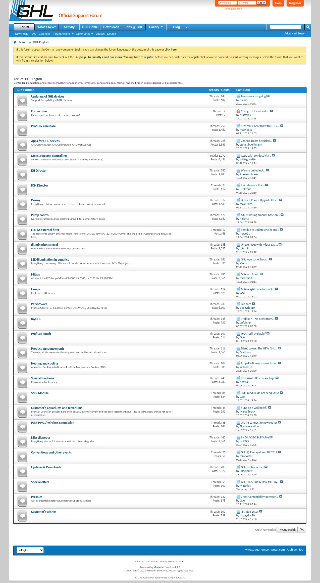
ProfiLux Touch (41, 334)
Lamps (35, 289)
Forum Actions (61, 33)
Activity (69, 27)
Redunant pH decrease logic (258, 378)
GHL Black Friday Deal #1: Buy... (260, 482)
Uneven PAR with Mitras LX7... (259, 244)
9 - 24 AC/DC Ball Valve (255, 437)
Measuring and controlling (49, 156)
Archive (292, 549)
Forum (24, 27)
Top (302, 529)
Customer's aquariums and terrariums (56, 408)
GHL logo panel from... (254, 259)
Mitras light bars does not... (257, 289)
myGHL (36, 319)
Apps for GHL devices (45, 141)
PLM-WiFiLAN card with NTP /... (260, 126)
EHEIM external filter (45, 230)
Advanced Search (295, 33)
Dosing (35, 200)
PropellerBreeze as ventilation (259, 363)
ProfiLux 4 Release (43, 126)
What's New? (46, 27)
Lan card (246, 304)
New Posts (21, 33)
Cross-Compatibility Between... (260, 497)
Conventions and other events (51, 452)
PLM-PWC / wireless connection (52, 423)
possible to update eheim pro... (260, 230)
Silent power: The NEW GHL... (259, 348)
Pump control (40, 215)
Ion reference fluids (252, 185)
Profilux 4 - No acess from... (257, 319)
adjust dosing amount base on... (260, 215)
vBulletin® (159, 567)
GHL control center (252, 467)
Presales (36, 497)
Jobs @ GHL (134, 27)
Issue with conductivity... (256, 155)
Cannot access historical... (256, 141)
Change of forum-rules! (255, 111)
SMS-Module (40, 393)
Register (295, 3)
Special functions (42, 378)
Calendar (44, 33)
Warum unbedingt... (253, 170)
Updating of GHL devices (47, 96)
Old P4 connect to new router (259, 422)
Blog (176, 27)
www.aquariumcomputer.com (265, 549)
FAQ (33, 33)
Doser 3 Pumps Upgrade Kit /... (260, 200)
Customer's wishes (43, 512)
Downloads (111, 27)
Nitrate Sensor (249, 511)
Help (278, 3)
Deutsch (112, 33)
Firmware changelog (253, 96)
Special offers (40, 482)
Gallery (156, 27)
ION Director (39, 185)
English (99, 33)
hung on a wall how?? (254, 408)
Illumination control (44, 245)
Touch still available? (253, 333)
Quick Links (83, 33)
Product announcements (47, 348)
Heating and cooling (44, 363)
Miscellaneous (40, 437)
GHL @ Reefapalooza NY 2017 (259, 452)
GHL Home (90, 27)
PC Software (39, 304)
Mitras (35, 274)
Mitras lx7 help (250, 274)
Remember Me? (231, 9)
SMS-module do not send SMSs (260, 393)
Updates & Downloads (46, 467)
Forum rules (39, 111)
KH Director (39, 170)
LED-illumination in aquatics (50, 259)
